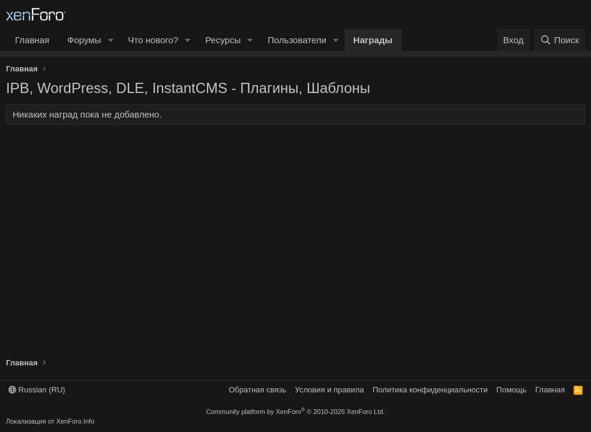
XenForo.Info (75, 421)
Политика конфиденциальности (430, 389)
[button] (110, 40)
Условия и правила (329, 389)
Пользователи (297, 40)
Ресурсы (223, 40)
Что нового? (153, 40)
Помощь (511, 389)
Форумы (84, 40)
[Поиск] (559, 40)
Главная (32, 40)
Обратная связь (257, 389)
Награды (372, 40)
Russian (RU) (36, 389)
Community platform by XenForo (295, 411)
